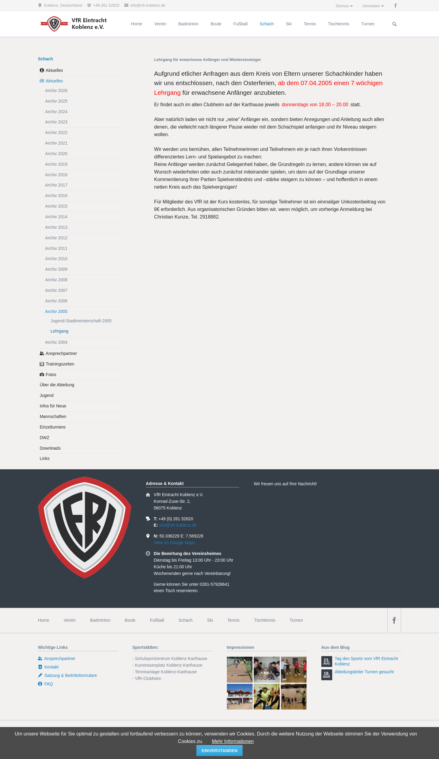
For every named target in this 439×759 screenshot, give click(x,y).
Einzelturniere (53, 427)
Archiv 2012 (56, 237)
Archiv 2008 (56, 279)
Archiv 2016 (56, 195)
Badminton (100, 620)
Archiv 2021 (56, 143)
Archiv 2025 (56, 101)
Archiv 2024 (56, 111)
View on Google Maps (174, 542)
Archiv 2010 (56, 258)
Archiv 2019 (56, 164)
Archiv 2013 (56, 227)
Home (43, 620)
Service (342, 6)
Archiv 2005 (56, 311)
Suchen (394, 24)
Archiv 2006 (56, 300)
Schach (45, 58)
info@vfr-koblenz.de (178, 525)
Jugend (47, 395)
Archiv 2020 (56, 153)
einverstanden (219, 750)
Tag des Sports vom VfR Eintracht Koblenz (366, 661)
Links (45, 458)
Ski (210, 620)
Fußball (157, 620)
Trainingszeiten (60, 364)
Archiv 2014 (56, 216)
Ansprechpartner (61, 353)
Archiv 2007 (56, 290)
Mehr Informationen (233, 741)
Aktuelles (54, 70)
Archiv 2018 (56, 174)
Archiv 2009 (56, 269)
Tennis (233, 620)
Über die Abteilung (57, 384)
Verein (70, 620)
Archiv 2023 (56, 122)
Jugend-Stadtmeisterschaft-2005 (81, 320)
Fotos (51, 374)
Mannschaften (53, 416)
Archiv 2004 (56, 342)
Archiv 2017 (56, 185)
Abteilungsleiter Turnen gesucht (364, 671)
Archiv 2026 (56, 90)
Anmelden (371, 6)
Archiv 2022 (56, 132)
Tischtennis (264, 620)
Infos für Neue (53, 405)
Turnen (296, 620)
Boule (130, 620)
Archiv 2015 (56, 206)
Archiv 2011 (56, 248)
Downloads (50, 448)
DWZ (44, 437)
